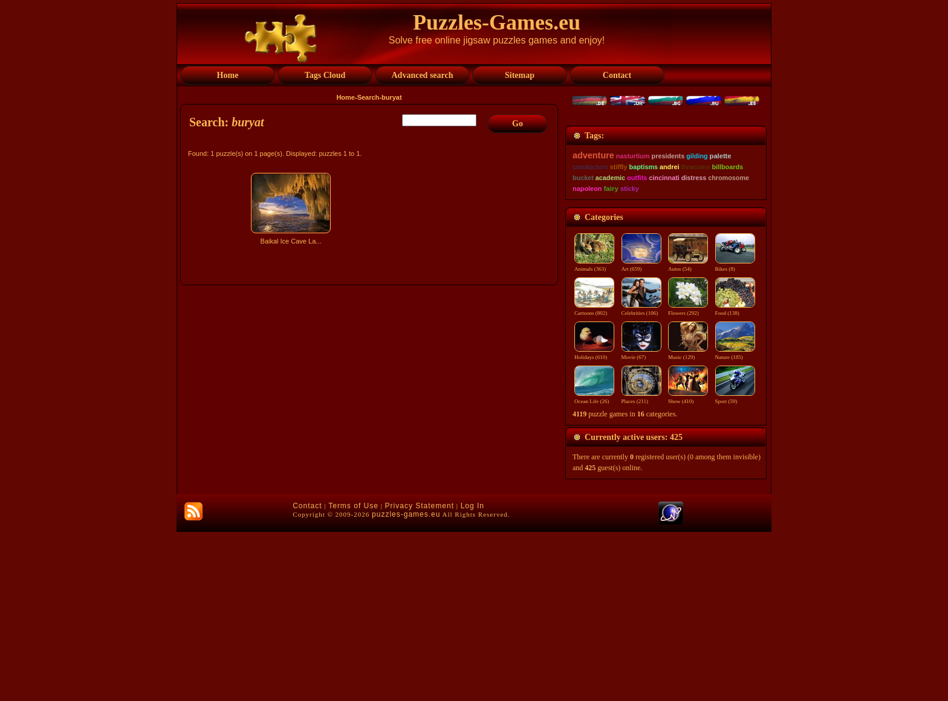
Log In (472, 675)
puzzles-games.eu (406, 683)
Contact (307, 675)
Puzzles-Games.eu (496, 22)
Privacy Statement (419, 675)
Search (368, 97)
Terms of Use (353, 675)
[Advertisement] (370, 354)
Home (345, 97)
